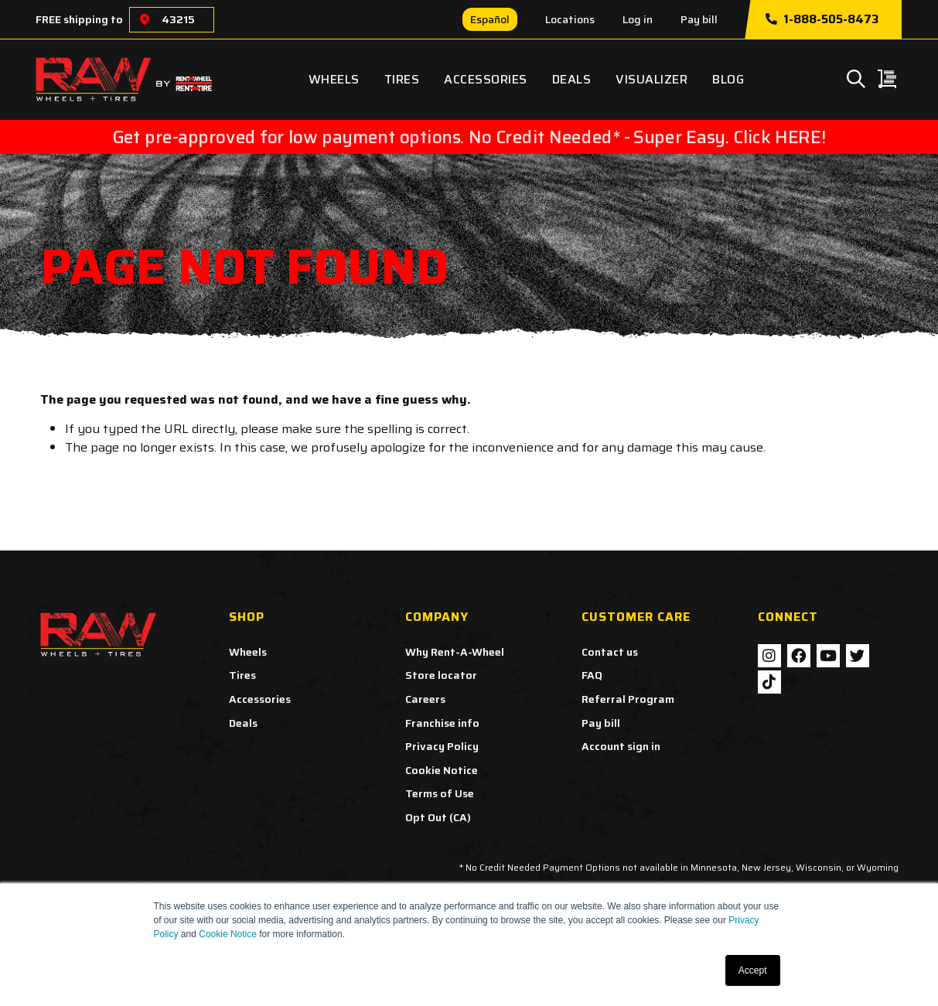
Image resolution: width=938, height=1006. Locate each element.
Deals (572, 79)
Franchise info (442, 722)
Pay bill (699, 19)
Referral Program (628, 699)
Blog (728, 79)
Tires (402, 79)
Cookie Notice (228, 934)
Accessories (485, 79)
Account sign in (621, 746)
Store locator (441, 675)
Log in (637, 19)
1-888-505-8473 (822, 19)
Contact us (610, 651)
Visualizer (651, 79)
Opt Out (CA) (438, 817)
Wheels (334, 79)
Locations (570, 19)
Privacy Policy (442, 746)
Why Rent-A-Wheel (454, 651)
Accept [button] (752, 970)
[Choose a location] (144, 20)
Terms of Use (439, 793)
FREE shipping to (79, 19)
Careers (425, 699)
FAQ (592, 675)
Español (490, 19)
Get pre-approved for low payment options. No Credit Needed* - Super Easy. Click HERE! (469, 137)
